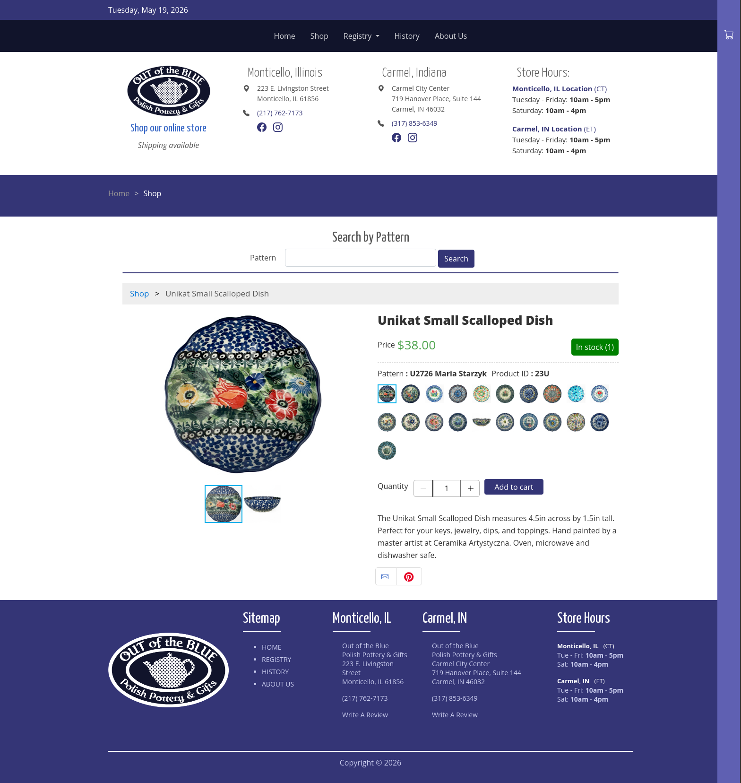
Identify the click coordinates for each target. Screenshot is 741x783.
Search (456, 258)
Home (284, 36)
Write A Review (365, 714)
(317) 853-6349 (414, 123)
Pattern (263, 257)
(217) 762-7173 (279, 112)
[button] (354, 394)
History (407, 36)
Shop (319, 36)
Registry (359, 36)
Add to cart (513, 487)
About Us (451, 36)
